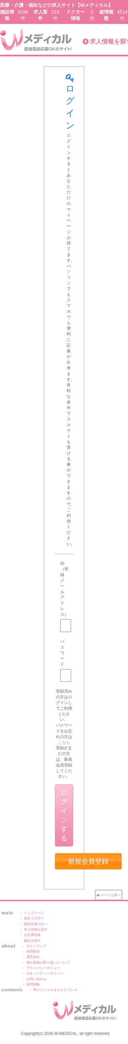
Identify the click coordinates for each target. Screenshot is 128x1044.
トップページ (34, 913)
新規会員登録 (88, 861)
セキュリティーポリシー (44, 973)
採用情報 (33, 984)
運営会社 (33, 957)
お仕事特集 (32, 935)
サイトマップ (36, 946)
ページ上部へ (110, 895)
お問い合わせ (36, 979)
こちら (64, 742)
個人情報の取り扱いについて (48, 962)
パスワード (62, 653)
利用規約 (33, 951)
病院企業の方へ (35, 924)
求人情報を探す (35, 929)
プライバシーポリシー (43, 968)
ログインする (64, 815)
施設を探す (32, 940)
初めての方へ (34, 918)
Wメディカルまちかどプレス (55, 990)
